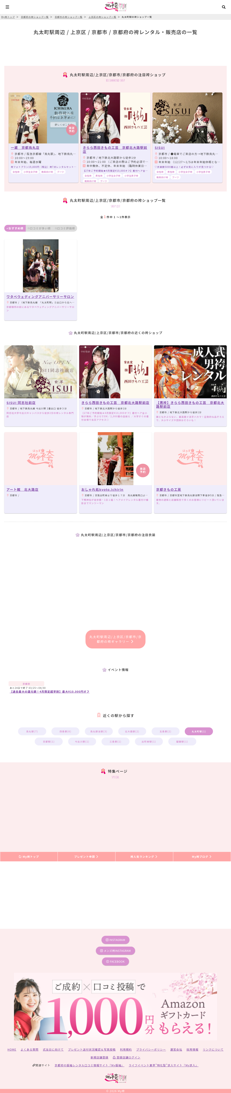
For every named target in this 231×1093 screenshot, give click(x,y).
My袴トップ (29, 856)
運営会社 (176, 1049)
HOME (11, 1049)
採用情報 (193, 1049)
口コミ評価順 (65, 228)
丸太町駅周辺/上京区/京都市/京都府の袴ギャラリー (115, 639)
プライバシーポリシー (151, 1049)
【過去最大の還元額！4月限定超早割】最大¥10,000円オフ (49, 691)
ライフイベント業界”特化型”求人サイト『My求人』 (164, 1065)
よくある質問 (30, 1049)
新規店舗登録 (99, 1057)
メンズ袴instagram (115, 950)
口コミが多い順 (39, 228)
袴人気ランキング (144, 856)
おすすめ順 (15, 228)
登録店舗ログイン (127, 1057)
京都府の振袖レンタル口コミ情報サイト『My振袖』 (90, 1065)
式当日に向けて (53, 1049)
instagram (115, 940)
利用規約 (126, 1049)
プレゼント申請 (86, 856)
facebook (115, 961)
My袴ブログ (202, 856)
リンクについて (213, 1049)
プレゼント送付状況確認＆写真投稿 (92, 1049)
